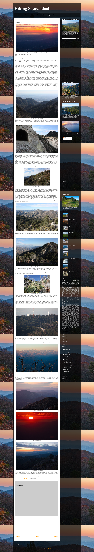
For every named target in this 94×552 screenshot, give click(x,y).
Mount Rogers (73, 313)
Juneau (68, 312)
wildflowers (64, 283)
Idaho (71, 321)
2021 (64, 339)
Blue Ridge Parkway (66, 296)
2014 (64, 376)
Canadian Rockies (65, 302)
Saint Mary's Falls (71, 258)
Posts (64, 137)
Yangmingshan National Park (67, 327)
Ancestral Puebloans (71, 295)
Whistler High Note (67, 367)
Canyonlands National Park (67, 299)
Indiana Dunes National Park (70, 311)
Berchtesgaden (68, 318)
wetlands (71, 328)
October (66, 352)
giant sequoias (64, 304)
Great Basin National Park (74, 302)
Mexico (65, 313)
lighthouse (66, 315)
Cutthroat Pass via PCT (72, 264)
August (65, 356)
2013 (64, 378)
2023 (64, 336)
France (66, 320)
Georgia (71, 306)
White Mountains (73, 326)
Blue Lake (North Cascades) (71, 252)
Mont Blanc (67, 323)
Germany (68, 320)
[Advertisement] (37, 526)
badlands (77, 314)
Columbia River (65, 300)
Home (17, 15)
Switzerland (64, 298)
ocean (77, 284)
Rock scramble (71, 286)
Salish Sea (64, 303)
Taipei (72, 325)
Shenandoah (73, 284)
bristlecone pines (76, 303)
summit (23, 479)
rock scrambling (71, 315)
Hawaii (78, 296)
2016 (64, 347)
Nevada (63, 291)
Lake (78, 282)
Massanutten (77, 307)
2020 (64, 341)
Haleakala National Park (69, 307)
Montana (68, 313)
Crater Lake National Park (72, 305)
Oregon (68, 288)
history (63, 287)
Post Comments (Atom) (24, 539)
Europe (63, 320)
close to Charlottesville (66, 290)
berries (66, 295)
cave (63, 315)
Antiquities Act (66, 316)
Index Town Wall (71, 245)
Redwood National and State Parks (73, 297)
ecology (70, 301)
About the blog (46, 15)
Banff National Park (69, 317)
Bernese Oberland (76, 301)
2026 (64, 333)
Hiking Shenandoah (32, 8)
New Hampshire (76, 323)
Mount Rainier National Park (72, 291)
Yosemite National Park (67, 292)
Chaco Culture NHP (75, 299)
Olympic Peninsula (75, 290)
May (65, 361)
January (66, 372)
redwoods (72, 288)
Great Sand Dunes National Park (73, 310)
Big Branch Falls (71, 226)
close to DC (72, 289)
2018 (64, 344)
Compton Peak (71, 271)
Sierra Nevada (65, 289)
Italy (73, 321)
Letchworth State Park (75, 322)
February (66, 371)
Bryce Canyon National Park (74, 318)
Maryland (63, 323)
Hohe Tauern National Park (66, 321)
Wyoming (77, 326)
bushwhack (77, 295)
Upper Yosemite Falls (68, 365)
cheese (63, 328)
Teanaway (77, 300)
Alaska (78, 308)
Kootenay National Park (67, 322)
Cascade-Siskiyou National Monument (68, 319)
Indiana (63, 311)
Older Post (55, 536)
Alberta (72, 304)
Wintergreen (73, 314)
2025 (64, 334)
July (65, 357)
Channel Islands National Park (67, 309)
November (66, 351)
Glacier (77, 286)
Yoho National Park (75, 327)
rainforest (69, 304)
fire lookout (77, 288)
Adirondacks (74, 308)
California (20, 479)
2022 (64, 338)
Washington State (68, 282)
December (66, 349)
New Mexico (73, 300)
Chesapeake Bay (76, 319)
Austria (71, 316)
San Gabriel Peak (67, 362)
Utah (69, 289)
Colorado (65, 305)
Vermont (74, 325)
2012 (64, 379)
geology (64, 286)
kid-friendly (77, 289)
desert (74, 287)
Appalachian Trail (75, 292)
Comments (65, 139)
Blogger (49, 548)
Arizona (77, 298)
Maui (63, 297)
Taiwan (67, 303)
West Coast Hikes (35, 15)
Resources (55, 15)
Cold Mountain (71, 232)
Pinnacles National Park (66, 308)
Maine (69, 300)
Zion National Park (65, 301)
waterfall (67, 284)
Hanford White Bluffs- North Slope (70, 364)
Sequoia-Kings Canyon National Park (69, 293)
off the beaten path (72, 283)
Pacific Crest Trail (73, 294)
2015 (64, 374)
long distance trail (67, 328)
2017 (64, 346)
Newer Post (18, 536)
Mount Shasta (71, 323)
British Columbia (73, 296)
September (66, 354)
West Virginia (71, 303)
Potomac (65, 297)
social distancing (69, 287)
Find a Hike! (24, 15)
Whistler (69, 314)
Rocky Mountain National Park (66, 324)
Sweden (66, 314)
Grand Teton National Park (74, 320)
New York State (67, 294)
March (65, 369)
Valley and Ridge (70, 298)
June (65, 359)
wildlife (75, 298)
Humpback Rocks (71, 219)
